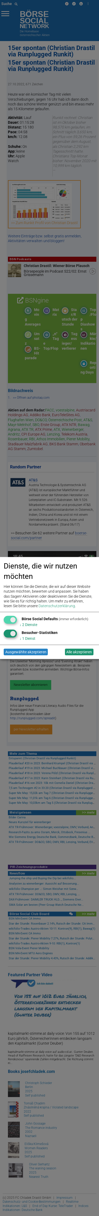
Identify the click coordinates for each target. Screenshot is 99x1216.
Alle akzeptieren (79, 652)
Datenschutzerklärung (57, 605)
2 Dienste (28, 624)
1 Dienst (27, 638)
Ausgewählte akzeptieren (25, 652)
